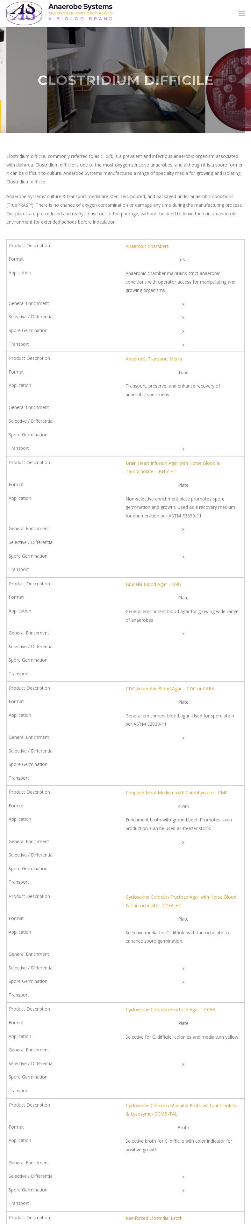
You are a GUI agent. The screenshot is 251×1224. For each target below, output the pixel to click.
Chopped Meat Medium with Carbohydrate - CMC (177, 793)
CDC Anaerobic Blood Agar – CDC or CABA (170, 689)
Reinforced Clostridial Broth (154, 1218)
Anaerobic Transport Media (154, 359)
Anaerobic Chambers (147, 246)
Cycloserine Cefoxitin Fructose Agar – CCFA (170, 1009)
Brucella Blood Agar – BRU (153, 584)
